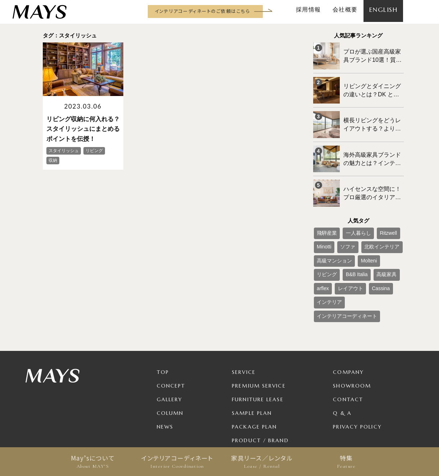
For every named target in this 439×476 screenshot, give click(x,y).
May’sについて (93, 461)
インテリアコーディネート (177, 461)
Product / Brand (260, 397)
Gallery (170, 356)
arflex (371, 250)
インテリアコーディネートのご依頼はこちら (202, 11)
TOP (163, 329)
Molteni (360, 238)
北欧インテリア (371, 226)
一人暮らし (351, 215)
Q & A (342, 370)
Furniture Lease (258, 356)
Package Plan (254, 384)
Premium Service (259, 343)
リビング (383, 238)
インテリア (378, 262)
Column (170, 370)
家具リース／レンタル (262, 461)
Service (244, 329)
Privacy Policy (357, 384)
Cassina (352, 262)
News (165, 384)
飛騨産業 (324, 215)
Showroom (352, 343)
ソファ (342, 226)
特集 (346, 461)
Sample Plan (252, 370)
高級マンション (331, 238)
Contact (348, 356)
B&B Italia (325, 250)
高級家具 (350, 250)
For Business (252, 411)
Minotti (322, 226)
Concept (171, 343)
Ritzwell (376, 215)
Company (348, 329)
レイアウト (327, 262)
